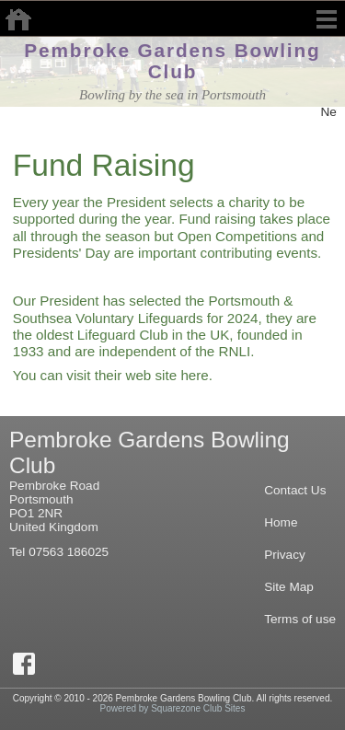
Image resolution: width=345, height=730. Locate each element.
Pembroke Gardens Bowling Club (172, 61)
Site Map (289, 587)
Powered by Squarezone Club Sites (173, 708)
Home (280, 522)
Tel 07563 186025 (59, 552)
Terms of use (300, 619)
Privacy (284, 555)
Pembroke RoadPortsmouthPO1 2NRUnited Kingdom (54, 506)
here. (196, 375)
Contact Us (295, 490)
